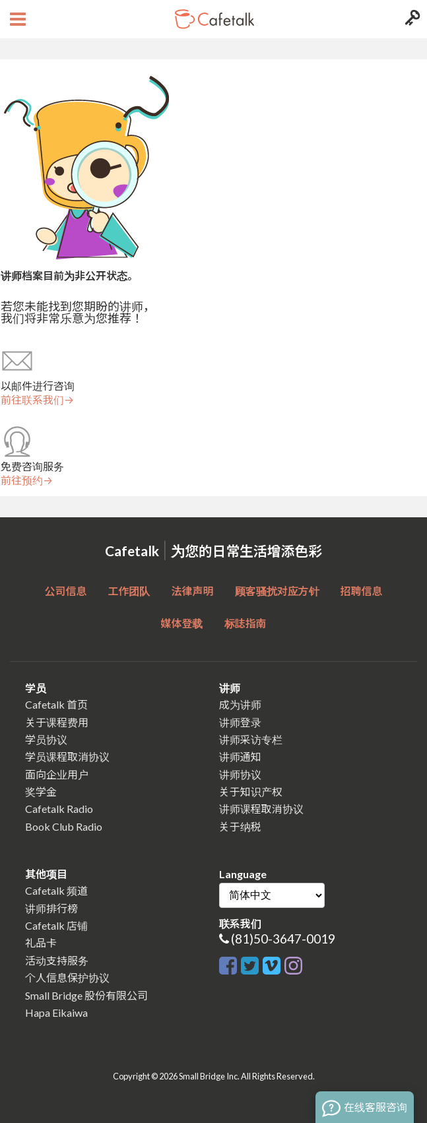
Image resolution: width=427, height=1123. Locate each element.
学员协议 (46, 739)
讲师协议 (240, 774)
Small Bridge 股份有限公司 (86, 995)
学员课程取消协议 (67, 756)
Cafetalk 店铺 (56, 925)
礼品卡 (41, 942)
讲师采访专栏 (250, 739)
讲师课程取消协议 (261, 808)
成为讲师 (240, 704)
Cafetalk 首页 (56, 704)
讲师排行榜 (51, 908)
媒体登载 (181, 623)
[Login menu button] (411, 19)
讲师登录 (240, 722)
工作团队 (129, 591)
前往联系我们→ (37, 399)
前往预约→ (27, 480)
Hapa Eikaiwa (56, 1012)
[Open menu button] (16, 19)
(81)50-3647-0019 (283, 938)
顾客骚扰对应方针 (277, 591)
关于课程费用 (56, 722)
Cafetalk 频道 (56, 890)
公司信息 (65, 591)
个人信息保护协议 (67, 977)
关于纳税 (240, 826)
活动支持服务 (56, 960)
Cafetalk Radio (59, 808)
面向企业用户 (56, 774)
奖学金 (41, 791)
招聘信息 (362, 591)
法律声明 (192, 591)
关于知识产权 (250, 791)
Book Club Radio (63, 826)
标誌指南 (245, 623)
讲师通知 (240, 756)
